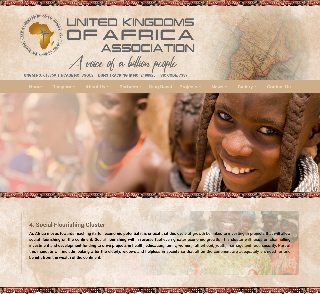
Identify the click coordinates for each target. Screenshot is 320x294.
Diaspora (62, 87)
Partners (129, 87)
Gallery (245, 87)
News (218, 87)
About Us (96, 87)
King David (160, 86)
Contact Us (279, 87)
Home (35, 87)
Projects (189, 87)
